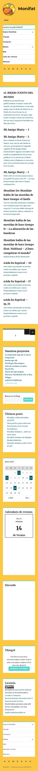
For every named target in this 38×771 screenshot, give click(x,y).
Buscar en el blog (12, 396)
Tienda (6, 37)
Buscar (28, 400)
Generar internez (19, 669)
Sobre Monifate (9, 32)
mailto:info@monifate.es (15, 712)
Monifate (28, 8)
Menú (6, 20)
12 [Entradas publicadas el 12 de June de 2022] (31, 478)
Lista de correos (10, 57)
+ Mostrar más (11, 383)
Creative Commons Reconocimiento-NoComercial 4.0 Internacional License (19, 698)
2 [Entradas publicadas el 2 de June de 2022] (18, 473)
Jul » (27, 498)
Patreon (6, 62)
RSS (4, 52)
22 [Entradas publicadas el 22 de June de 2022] (15, 488)
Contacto (7, 42)
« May (10, 498)
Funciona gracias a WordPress (21, 767)
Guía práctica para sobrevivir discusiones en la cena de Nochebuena (19, 426)
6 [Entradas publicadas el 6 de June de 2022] (6, 478)
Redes (5, 47)
